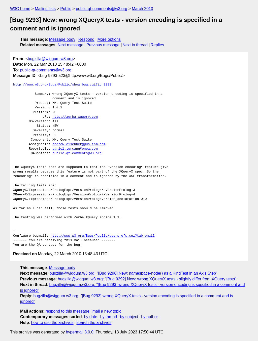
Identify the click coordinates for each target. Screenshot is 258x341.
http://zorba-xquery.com (75, 117)
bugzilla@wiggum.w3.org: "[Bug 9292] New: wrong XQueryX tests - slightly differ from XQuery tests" (147, 279)
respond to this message (67, 311)
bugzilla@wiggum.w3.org (50, 59)
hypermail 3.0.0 (79, 332)
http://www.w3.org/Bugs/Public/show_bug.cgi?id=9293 (62, 84)
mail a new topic (106, 311)
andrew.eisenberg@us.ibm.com (79, 144)
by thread (108, 317)
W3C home (20, 9)
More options (109, 39)
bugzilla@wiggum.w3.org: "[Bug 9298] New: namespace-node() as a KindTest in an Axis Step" (133, 273)
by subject (129, 317)
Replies (157, 45)
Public (65, 9)
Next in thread (135, 45)
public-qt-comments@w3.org (101, 9)
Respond (86, 39)
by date (90, 317)
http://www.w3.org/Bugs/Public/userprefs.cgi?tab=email (102, 236)
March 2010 (142, 9)
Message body (62, 39)
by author (149, 317)
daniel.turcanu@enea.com (75, 149)
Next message (70, 45)
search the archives (94, 322)
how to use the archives (52, 322)
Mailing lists (45, 9)
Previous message (103, 45)
